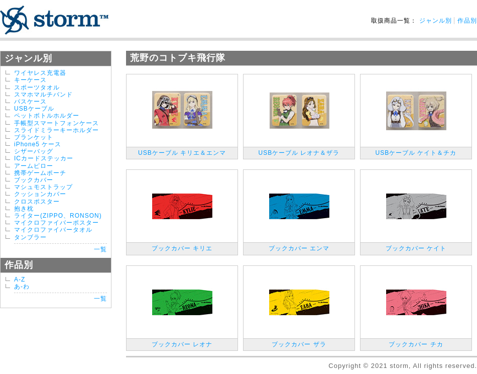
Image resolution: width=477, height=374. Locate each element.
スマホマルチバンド (43, 94)
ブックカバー (33, 179)
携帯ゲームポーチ (40, 172)
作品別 (467, 20)
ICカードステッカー (43, 158)
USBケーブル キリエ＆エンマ (182, 152)
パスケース (30, 101)
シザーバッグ (33, 151)
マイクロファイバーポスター (56, 222)
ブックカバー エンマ (299, 248)
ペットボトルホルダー (46, 115)
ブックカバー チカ (416, 344)
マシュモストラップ (43, 187)
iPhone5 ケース (37, 144)
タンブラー (30, 237)
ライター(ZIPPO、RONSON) (58, 215)
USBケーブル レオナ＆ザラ (298, 152)
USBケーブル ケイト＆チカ (415, 152)
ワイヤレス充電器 (40, 72)
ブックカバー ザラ (299, 344)
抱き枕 (24, 208)
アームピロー (33, 165)
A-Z (19, 279)
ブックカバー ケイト (416, 248)
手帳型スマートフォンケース (56, 123)
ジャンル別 (435, 20)
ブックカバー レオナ (182, 344)
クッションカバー (40, 194)
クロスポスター (37, 201)
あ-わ (22, 286)
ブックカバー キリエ (182, 248)
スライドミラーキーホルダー (56, 130)
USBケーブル (34, 108)
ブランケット (33, 137)
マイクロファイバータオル (53, 229)
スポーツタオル (37, 87)
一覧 (100, 249)
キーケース (30, 79)
